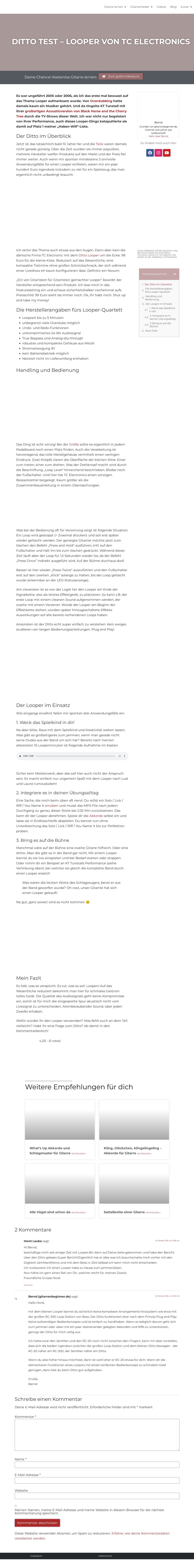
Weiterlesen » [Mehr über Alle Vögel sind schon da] (78, 1213)
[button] (174, 274)
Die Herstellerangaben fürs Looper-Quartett (158, 291)
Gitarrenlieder (141, 7)
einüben (51, 806)
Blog (173, 7)
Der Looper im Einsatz (159, 304)
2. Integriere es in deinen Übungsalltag (163, 318)
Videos (161, 7)
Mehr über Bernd (158, 136)
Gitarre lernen (115, 7)
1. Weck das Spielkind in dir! (162, 310)
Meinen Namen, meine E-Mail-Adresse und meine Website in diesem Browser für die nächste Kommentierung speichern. (89, 1512)
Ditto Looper (89, 256)
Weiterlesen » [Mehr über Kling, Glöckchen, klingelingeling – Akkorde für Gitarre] (144, 1154)
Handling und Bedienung (153, 298)
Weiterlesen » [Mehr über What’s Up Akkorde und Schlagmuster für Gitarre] (78, 1154)
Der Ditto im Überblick (158, 284)
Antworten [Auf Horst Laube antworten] (28, 1286)
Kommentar (25, 1417)
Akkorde (96, 816)
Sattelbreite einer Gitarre (125, 1213)
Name (21, 1460)
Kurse (186, 7)
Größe (74, 445)
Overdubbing (101, 101)
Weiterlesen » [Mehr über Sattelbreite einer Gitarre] (153, 1213)
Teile (99, 144)
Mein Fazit (151, 331)
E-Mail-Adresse (28, 1475)
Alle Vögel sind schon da (50, 1213)
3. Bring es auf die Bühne (160, 325)
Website (21, 1491)
